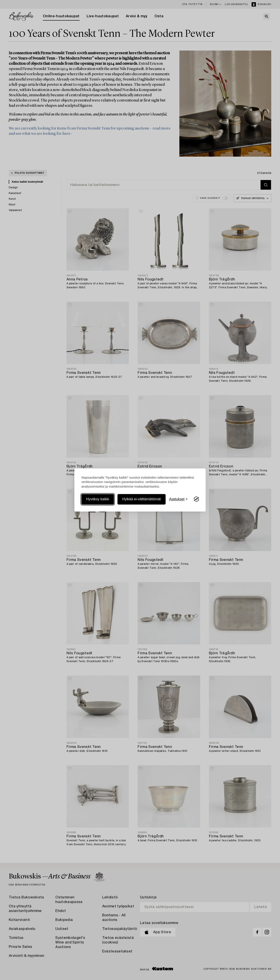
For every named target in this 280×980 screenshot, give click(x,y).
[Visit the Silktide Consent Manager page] (196, 499)
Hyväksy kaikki (97, 499)
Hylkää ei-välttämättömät (141, 499)
